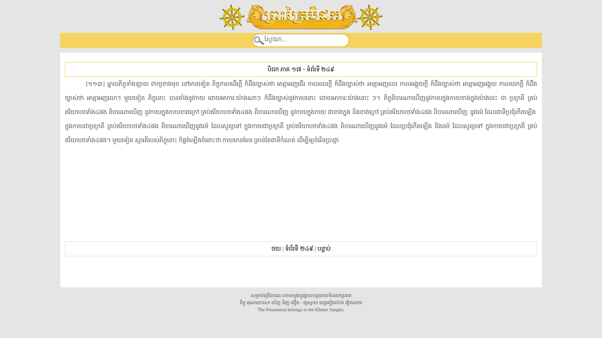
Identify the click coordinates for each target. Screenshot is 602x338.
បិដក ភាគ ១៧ (284, 69)
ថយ (276, 248)
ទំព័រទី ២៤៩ (320, 69)
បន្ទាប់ (324, 248)
